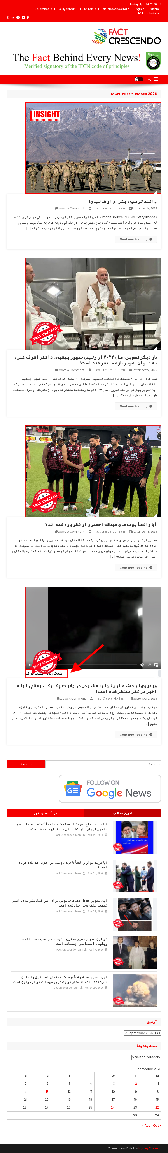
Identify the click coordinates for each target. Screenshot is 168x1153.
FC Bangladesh (148, 13)
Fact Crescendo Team (109, 208)
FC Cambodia (42, 9)
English (139, 9)
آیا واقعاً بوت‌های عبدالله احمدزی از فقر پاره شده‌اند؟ (101, 524)
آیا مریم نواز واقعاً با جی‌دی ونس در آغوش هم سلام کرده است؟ (63, 865)
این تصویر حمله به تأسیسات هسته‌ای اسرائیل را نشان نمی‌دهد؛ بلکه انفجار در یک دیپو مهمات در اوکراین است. (59, 979)
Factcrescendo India (116, 9)
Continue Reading (136, 239)
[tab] (122, 813)
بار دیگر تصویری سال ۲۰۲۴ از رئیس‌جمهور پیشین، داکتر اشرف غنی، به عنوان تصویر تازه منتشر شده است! (85, 360)
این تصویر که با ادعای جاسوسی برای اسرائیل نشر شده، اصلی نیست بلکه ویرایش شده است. (59, 903)
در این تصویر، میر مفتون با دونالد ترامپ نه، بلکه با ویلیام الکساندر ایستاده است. (64, 941)
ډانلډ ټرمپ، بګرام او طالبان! (123, 201)
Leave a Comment (71, 208)
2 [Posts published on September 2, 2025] (136, 1083)
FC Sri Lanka (88, 9)
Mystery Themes (149, 1148)
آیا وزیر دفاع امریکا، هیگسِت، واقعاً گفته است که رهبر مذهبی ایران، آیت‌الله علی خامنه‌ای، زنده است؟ (61, 826)
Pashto (154, 9)
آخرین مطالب (123, 813)
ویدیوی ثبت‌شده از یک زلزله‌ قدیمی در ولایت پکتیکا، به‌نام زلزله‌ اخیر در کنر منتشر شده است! (87, 688)
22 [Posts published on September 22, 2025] (157, 1107)
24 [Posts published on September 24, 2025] (113, 1107)
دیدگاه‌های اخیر (45, 813)
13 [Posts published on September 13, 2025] (47, 1092)
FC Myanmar (66, 9)
